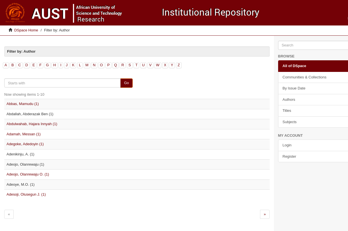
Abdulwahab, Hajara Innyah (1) (32, 124)
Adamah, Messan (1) (24, 134)
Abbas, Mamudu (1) (23, 104)
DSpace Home (26, 30)
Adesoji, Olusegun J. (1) (26, 194)
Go (126, 83)
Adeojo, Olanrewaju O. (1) (28, 174)
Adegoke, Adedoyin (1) (25, 144)
